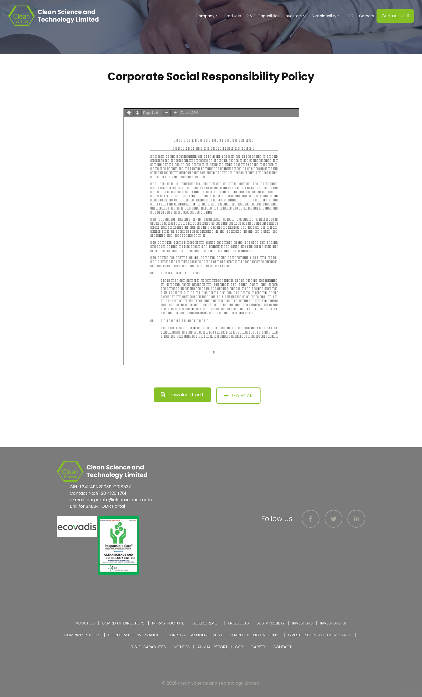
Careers (366, 16)
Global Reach (206, 623)
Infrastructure (168, 623)
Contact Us (395, 16)
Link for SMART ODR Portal (97, 506)
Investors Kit (333, 623)
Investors (297, 16)
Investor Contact (307, 635)
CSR (350, 16)
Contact (282, 647)
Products (232, 16)
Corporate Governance (133, 635)
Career (258, 647)
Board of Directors (123, 623)
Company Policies (82, 635)
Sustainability (328, 16)
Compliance (339, 635)
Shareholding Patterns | (255, 635)
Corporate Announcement (194, 635)
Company (209, 16)
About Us (85, 623)
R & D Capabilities (263, 16)
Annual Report (212, 647)
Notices (182, 647)
